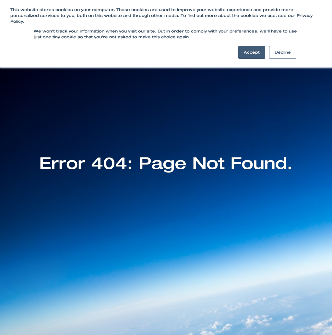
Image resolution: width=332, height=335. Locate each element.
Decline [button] (283, 52)
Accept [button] (252, 52)
